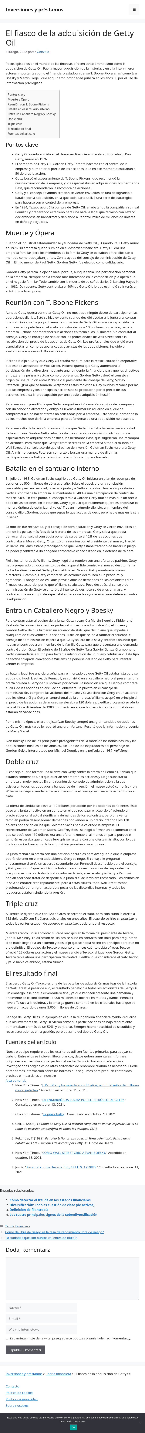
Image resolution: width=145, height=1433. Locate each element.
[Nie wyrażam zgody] (140, 1423)
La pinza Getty (53, 1114)
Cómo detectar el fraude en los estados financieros (50, 1200)
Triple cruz (15, 124)
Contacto (12, 1386)
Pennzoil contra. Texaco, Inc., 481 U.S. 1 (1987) (61, 1167)
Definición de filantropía (29, 1210)
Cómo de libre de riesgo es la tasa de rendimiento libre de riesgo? (54, 1232)
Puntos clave (16, 94)
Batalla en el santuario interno (29, 109)
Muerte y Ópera (18, 99)
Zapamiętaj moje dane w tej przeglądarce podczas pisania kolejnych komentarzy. (70, 1338)
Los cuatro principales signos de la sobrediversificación (53, 1214)
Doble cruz (15, 119)
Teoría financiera (17, 1226)
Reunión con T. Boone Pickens (28, 104)
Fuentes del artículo (21, 134)
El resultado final (19, 129)
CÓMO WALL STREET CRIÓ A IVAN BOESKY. (74, 1152)
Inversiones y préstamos (34, 9)
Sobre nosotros (17, 1405)
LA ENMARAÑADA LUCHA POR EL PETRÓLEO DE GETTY (83, 1100)
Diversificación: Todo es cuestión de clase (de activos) (52, 1205)
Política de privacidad (22, 1399)
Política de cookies (19, 1392)
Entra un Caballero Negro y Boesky (32, 114)
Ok (73, 1427)
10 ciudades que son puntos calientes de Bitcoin (41, 1237)
